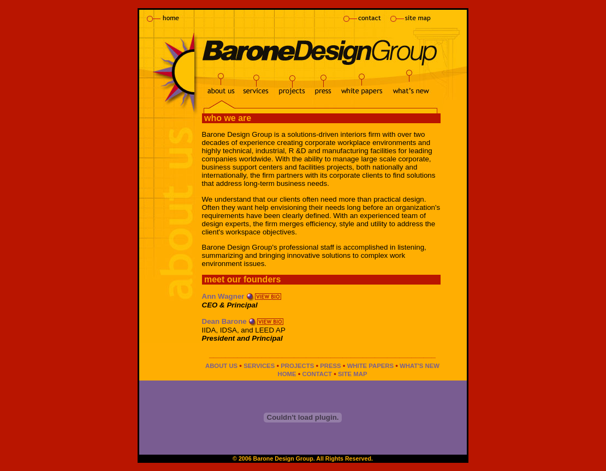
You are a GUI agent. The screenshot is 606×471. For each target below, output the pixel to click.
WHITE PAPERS (370, 366)
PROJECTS (297, 366)
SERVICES (259, 366)
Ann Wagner (223, 296)
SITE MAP (352, 374)
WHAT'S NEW (419, 366)
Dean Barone (224, 321)
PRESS (330, 366)
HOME (286, 374)
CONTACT (317, 374)
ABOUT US (221, 366)
